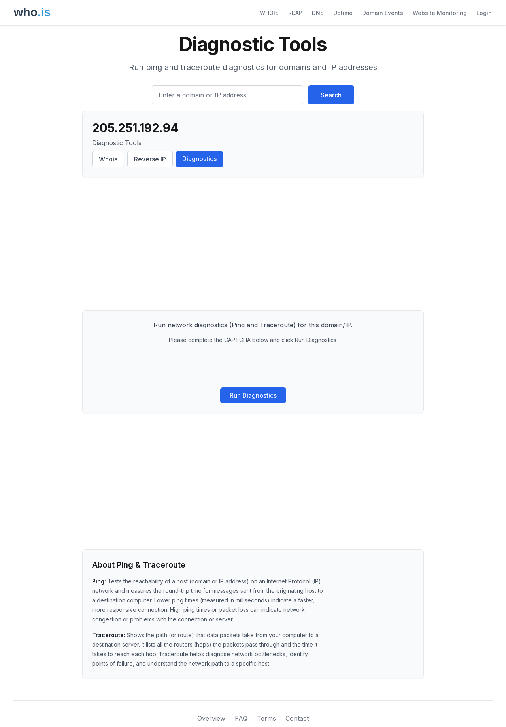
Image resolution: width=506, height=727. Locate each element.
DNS (318, 12)
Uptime (343, 12)
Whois (108, 159)
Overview (211, 718)
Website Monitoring (440, 12)
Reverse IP (150, 159)
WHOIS (269, 12)
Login (484, 12)
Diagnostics (199, 159)
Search (331, 95)
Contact (297, 718)
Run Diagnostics (253, 395)
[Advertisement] (253, 245)
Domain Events (382, 12)
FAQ (241, 718)
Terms (266, 718)
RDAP (295, 12)
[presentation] (253, 365)
